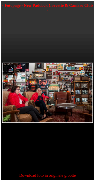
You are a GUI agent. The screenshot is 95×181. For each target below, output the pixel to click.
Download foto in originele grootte (47, 175)
